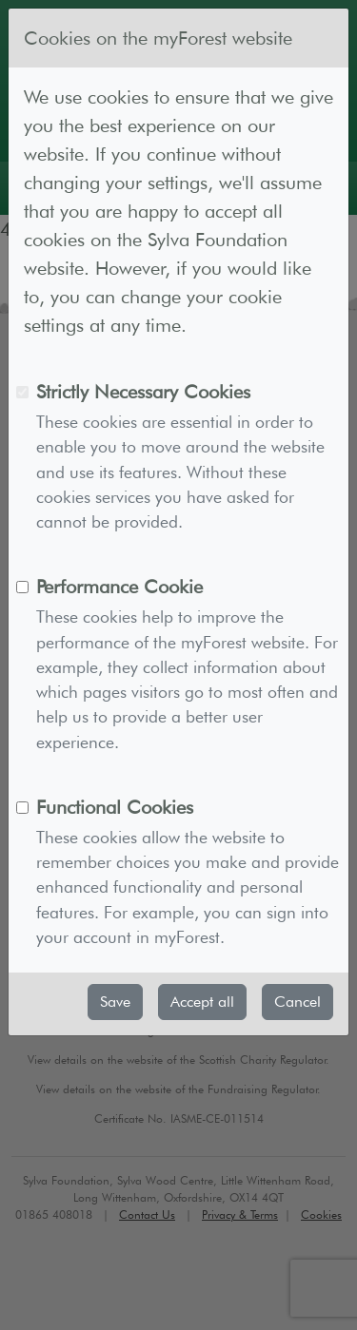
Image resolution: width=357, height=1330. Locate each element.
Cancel (297, 1002)
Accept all (202, 1002)
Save (115, 1002)
